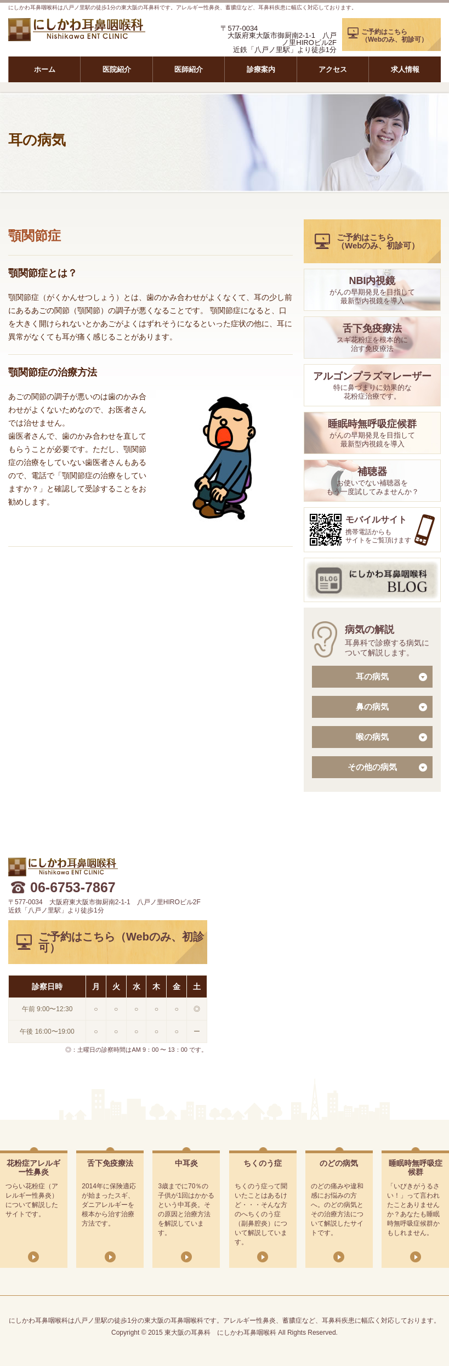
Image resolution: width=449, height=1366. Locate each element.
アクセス (333, 69)
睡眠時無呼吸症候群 (372, 423)
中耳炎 (186, 1163)
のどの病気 (339, 1163)
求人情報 (405, 69)
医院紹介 (117, 69)
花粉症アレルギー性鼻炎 (33, 1167)
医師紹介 (188, 69)
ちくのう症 (262, 1163)
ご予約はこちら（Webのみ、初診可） (394, 35)
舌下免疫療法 (372, 328)
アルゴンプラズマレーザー (372, 376)
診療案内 (261, 69)
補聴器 (372, 471)
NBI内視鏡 (372, 280)
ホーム (44, 69)
